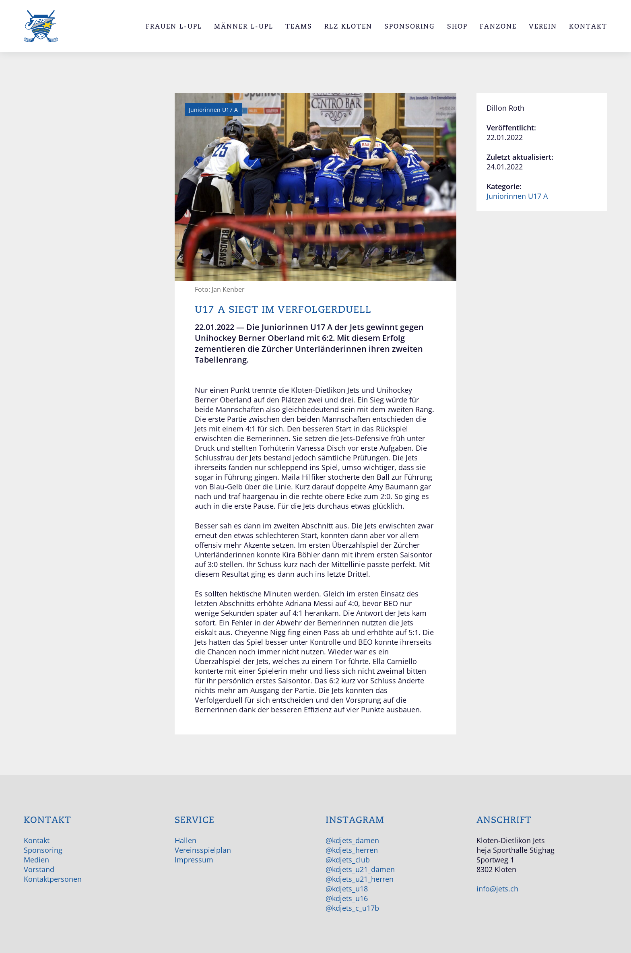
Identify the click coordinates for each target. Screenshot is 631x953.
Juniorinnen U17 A (517, 196)
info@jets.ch (497, 888)
